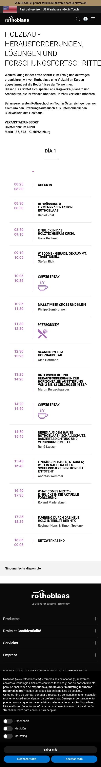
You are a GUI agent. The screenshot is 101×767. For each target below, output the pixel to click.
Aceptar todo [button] (74, 758)
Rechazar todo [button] (26, 758)
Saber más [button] (51, 749)
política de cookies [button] (69, 690)
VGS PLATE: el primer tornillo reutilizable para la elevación (50, 3)
